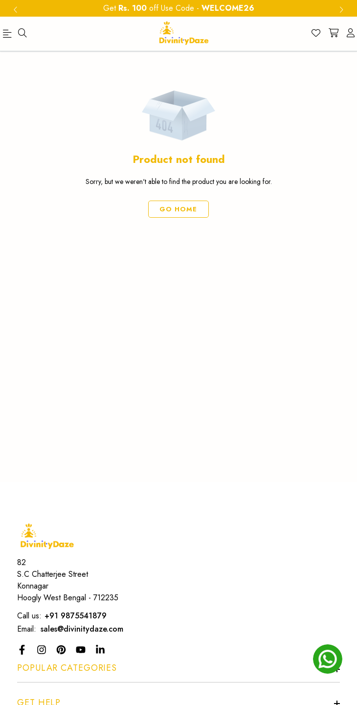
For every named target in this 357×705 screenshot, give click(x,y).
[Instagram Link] (43, 650)
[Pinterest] (62, 650)
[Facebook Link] (23, 650)
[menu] (9, 36)
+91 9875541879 (76, 615)
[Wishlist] (316, 34)
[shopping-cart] (333, 34)
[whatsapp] (327, 659)
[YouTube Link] (82, 650)
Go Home (179, 209)
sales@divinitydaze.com (82, 629)
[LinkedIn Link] (101, 650)
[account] (351, 34)
